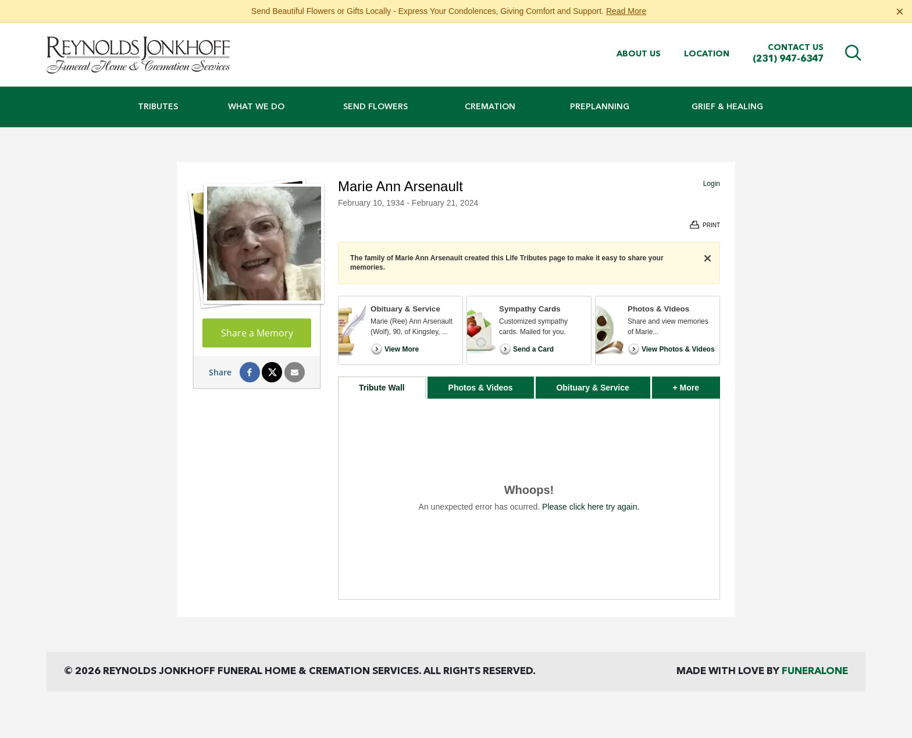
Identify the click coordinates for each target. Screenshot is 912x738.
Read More (626, 11)
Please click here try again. (590, 506)
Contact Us (796, 48)
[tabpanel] (529, 498)
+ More (696, 384)
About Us (639, 54)
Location (706, 54)
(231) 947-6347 (788, 59)
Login (711, 184)
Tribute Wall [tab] (382, 387)
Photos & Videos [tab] (480, 387)
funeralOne (815, 671)
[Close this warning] (900, 11)
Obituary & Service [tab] (592, 387)
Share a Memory (257, 333)
